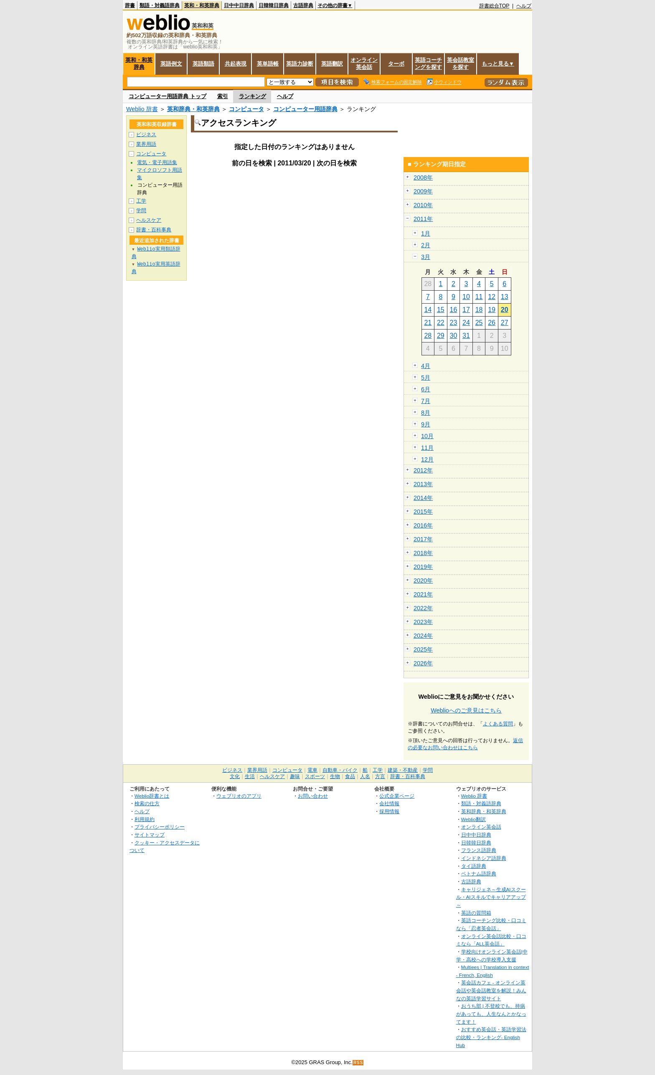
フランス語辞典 (478, 850)
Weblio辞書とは (152, 796)
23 (453, 322)
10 (466, 296)
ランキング (252, 96)
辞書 (130, 5)
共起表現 (235, 64)
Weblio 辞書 (142, 109)
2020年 (423, 580)
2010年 (423, 205)
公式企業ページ (396, 796)
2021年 (423, 594)
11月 (427, 447)
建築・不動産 (403, 770)
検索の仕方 (147, 803)
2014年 (423, 497)
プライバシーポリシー (160, 826)
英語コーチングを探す (428, 63)
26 (491, 322)
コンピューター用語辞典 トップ (167, 96)
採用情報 (389, 811)
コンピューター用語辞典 (305, 109)
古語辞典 (303, 5)
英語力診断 (299, 64)
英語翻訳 (332, 64)
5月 (425, 377)
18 (479, 309)
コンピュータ (246, 109)
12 (491, 296)
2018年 (423, 553)
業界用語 (146, 144)
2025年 (423, 649)
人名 (365, 776)
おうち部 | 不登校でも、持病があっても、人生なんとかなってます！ (491, 1013)
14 (428, 309)
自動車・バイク (340, 770)
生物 (335, 776)
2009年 (423, 191)
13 (504, 296)
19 (491, 309)
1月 (425, 233)
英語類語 (203, 64)
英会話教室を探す (460, 63)
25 (479, 322)
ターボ (396, 64)
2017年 (423, 539)
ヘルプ (523, 6)
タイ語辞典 (473, 866)
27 (504, 322)
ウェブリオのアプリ (238, 796)
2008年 (423, 177)
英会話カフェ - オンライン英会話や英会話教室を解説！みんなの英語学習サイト (491, 990)
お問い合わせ (313, 796)
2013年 (423, 484)
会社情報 (389, 803)
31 (466, 335)
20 (504, 309)
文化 (235, 776)
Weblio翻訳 (473, 819)
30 (453, 335)
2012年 (423, 470)
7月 (425, 401)
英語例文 (171, 64)
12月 (427, 459)
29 (440, 335)
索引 (222, 96)
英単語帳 (268, 64)
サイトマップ (150, 834)
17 (466, 309)
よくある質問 (498, 724)
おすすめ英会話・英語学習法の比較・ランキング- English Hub (491, 1037)
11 (479, 296)
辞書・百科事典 (153, 230)
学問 (141, 210)
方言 (380, 776)
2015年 (423, 511)
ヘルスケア (148, 220)
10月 (427, 436)
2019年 (423, 566)
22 (440, 322)
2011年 (423, 219)
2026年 (423, 663)
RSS (358, 1062)
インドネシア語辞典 (483, 858)
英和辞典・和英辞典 (193, 109)
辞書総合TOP (494, 6)
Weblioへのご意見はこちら (466, 710)
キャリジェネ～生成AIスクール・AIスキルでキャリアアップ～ (491, 897)
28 (428, 335)
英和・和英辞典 (201, 5)
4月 (425, 366)
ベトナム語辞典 (478, 873)
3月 (425, 257)
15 (440, 309)
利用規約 (145, 819)
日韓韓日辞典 (274, 5)
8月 (425, 412)
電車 (312, 770)
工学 (141, 201)
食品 (350, 776)
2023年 (423, 622)
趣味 (295, 776)
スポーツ (315, 776)
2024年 (423, 635)
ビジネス (146, 134)
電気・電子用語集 (157, 162)
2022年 (423, 608)
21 (428, 322)
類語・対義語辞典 (160, 5)
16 (453, 309)
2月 (425, 245)
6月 (425, 389)
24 (466, 322)
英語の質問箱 (476, 912)
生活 (250, 776)
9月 (425, 424)
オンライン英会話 (364, 63)
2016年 (423, 525)
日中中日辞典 (239, 5)
